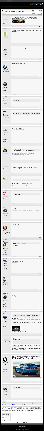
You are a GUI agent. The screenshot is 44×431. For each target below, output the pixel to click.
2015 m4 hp (20, 408)
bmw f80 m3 (39, 408)
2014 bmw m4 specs (24, 407)
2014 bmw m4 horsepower (18, 407)
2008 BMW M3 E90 (5, 254)
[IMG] (2, 418)
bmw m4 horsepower (9, 410)
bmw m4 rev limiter (24, 410)
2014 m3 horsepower (37, 407)
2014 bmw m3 (3, 407)
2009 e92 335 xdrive (5, 141)
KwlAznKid (4, 260)
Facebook (14, 403)
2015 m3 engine (8, 408)
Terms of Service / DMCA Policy (21, 429)
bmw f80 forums (36, 408)
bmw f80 (30, 408)
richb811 (4, 47)
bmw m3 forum (15, 409)
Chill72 (4, 277)
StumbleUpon (4, 404)
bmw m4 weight (28, 410)
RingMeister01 (5, 293)
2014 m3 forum (33, 407)
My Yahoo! (24, 404)
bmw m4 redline (16, 410)
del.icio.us (14, 404)
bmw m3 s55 (22, 409)
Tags (2, 406)
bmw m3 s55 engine (26, 409)
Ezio (3, 80)
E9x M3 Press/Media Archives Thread (15, 331)
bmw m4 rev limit (20, 410)
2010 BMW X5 (4, 371)
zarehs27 (4, 30)
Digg (23, 403)
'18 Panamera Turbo (5, 306)
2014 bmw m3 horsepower (8, 407)
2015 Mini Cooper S (5, 369)
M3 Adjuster (5, 337)
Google (33, 403)
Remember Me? (40, 10)
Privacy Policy (16, 429)
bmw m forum (8, 409)
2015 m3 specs (11, 408)
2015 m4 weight (26, 408)
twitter (3, 403)
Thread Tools (39, 14)
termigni (4, 111)
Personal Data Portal (27, 429)
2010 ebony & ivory (5, 139)
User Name (33, 10)
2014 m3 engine (30, 407)
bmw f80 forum (32, 408)
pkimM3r (4, 192)
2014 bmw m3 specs (13, 407)
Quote (40, 26)
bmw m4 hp (13, 410)
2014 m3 (27, 407)
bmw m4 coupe (31, 409)
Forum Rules (3, 420)
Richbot (4, 17)
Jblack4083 (4, 98)
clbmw (4, 177)
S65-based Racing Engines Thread (22, 331)
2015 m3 (5, 408)
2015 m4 (14, 408)
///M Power (5, 164)
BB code (3, 417)
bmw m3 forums (18, 409)
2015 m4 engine (17, 408)
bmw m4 (29, 409)
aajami (4, 207)
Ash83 (4, 147)
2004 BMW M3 (4, 326)
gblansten (4, 386)
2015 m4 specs (23, 408)
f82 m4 (33, 410)
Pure (4, 224)
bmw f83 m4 (5, 409)
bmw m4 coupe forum (36, 409)
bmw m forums (11, 409)
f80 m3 (31, 410)
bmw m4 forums (5, 410)
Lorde (4, 241)
